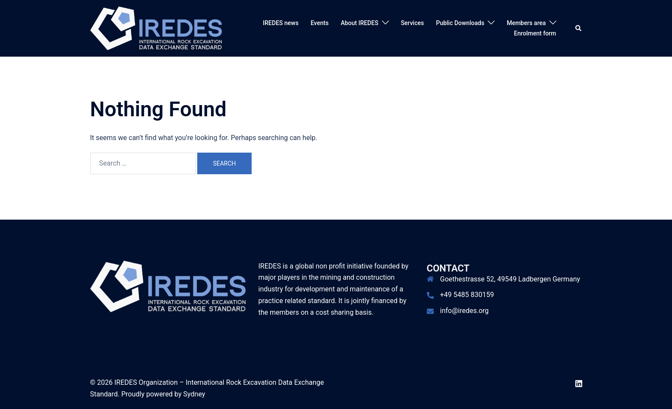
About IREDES (359, 22)
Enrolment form (535, 33)
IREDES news (281, 22)
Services (412, 22)
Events (320, 22)
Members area (526, 22)
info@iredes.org (464, 311)
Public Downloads (460, 22)
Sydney (194, 394)
